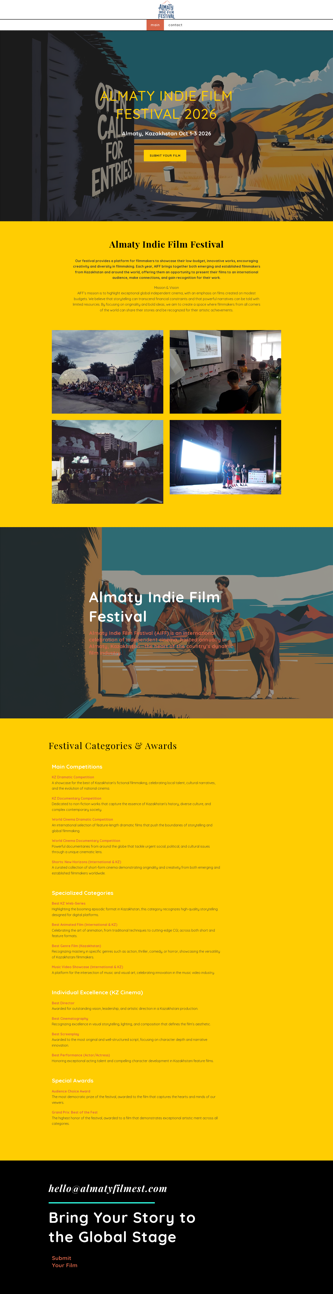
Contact (175, 25)
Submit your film (65, 1261)
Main (155, 25)
